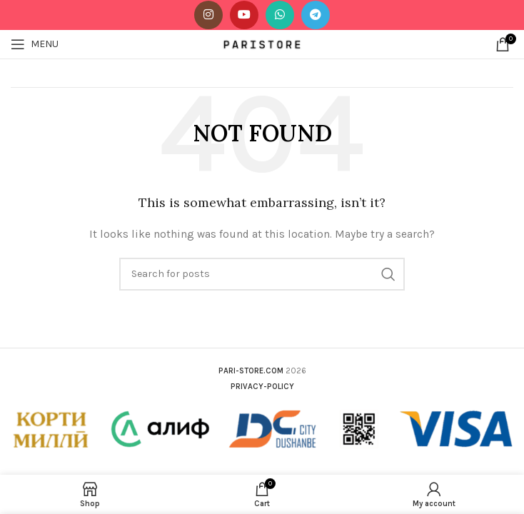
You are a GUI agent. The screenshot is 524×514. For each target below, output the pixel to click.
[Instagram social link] (208, 15)
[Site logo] (262, 43)
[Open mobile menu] (35, 44)
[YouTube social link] (244, 15)
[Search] (262, 274)
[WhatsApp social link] (280, 15)
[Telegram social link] (315, 15)
